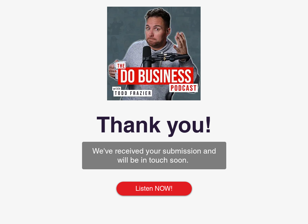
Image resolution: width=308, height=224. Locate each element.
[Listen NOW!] (154, 189)
